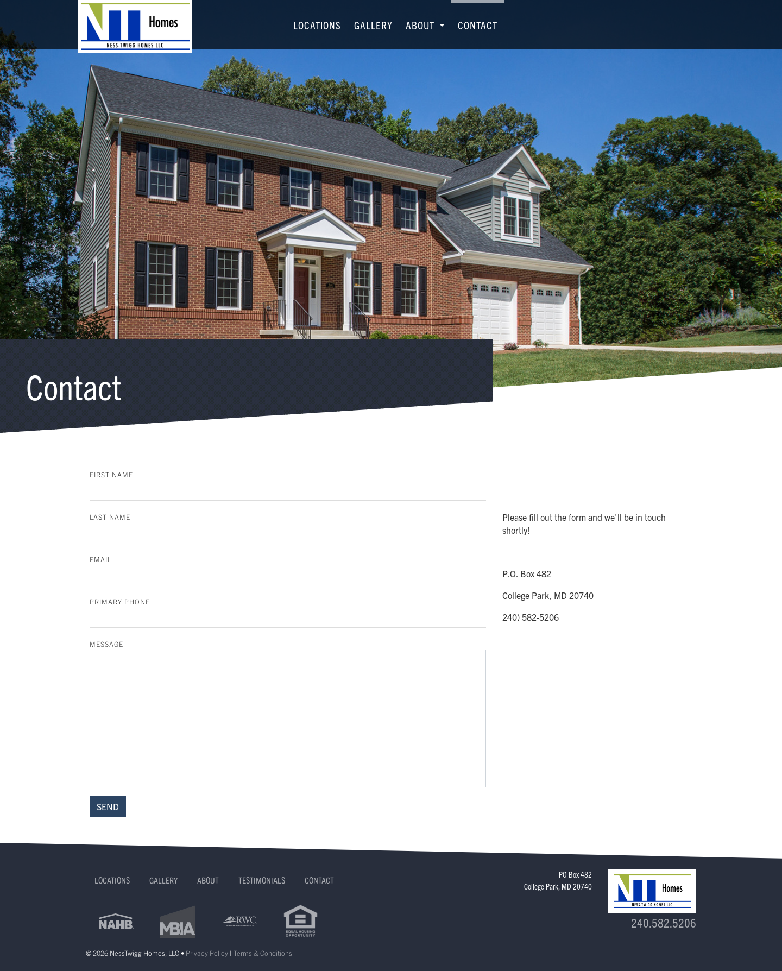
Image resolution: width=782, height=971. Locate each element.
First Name (111, 474)
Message (106, 643)
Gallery (373, 24)
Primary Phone (120, 601)
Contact (477, 24)
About (208, 879)
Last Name (110, 516)
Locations (317, 24)
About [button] (421, 24)
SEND (108, 806)
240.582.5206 (663, 922)
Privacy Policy (207, 952)
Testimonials (261, 879)
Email (100, 559)
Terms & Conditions (263, 952)
